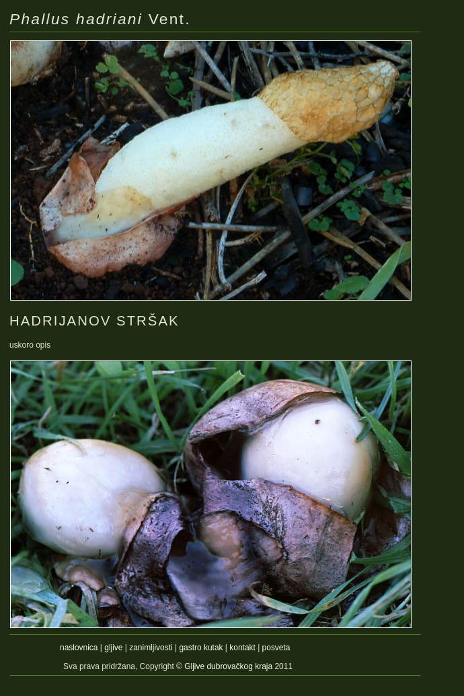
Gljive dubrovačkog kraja (229, 666)
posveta (276, 647)
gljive (113, 647)
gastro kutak (201, 647)
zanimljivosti (150, 647)
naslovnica (79, 647)
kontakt (242, 647)
